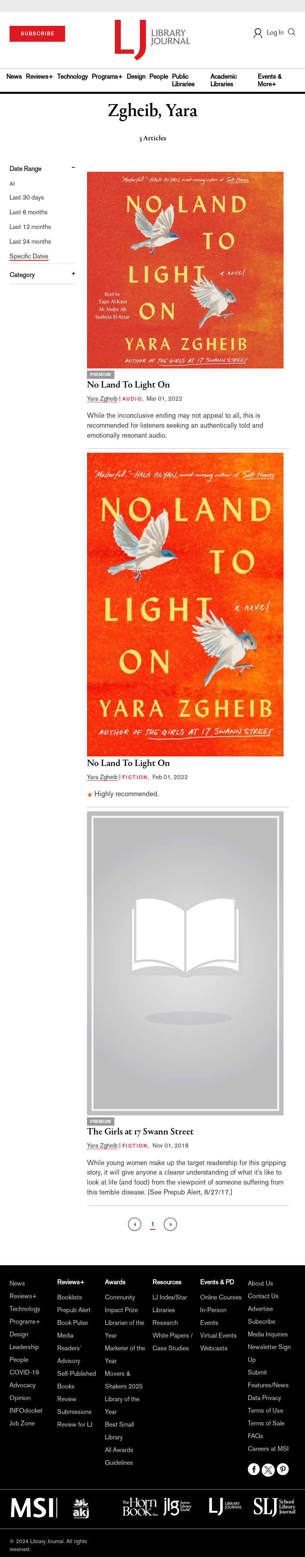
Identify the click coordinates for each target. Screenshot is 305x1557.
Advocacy (23, 1385)
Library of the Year (122, 1405)
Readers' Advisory (69, 1354)
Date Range (25, 169)
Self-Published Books (76, 1380)
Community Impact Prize (121, 1303)
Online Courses (221, 1297)
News (14, 76)
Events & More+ (270, 80)
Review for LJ (75, 1424)
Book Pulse (72, 1322)
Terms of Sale (266, 1423)
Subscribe (261, 1321)
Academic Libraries (223, 80)
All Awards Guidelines (119, 1456)
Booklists (69, 1297)
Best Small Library (119, 1431)
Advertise (260, 1309)
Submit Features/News (268, 1379)
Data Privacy (264, 1398)
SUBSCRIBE (37, 34)
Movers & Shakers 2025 (124, 1380)
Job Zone (22, 1423)
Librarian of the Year (124, 1329)
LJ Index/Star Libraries (169, 1303)
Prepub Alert (74, 1310)
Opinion (20, 1398)
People (158, 76)
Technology (72, 76)
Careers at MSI (268, 1448)
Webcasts (214, 1348)
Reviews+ (39, 76)
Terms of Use (265, 1410)
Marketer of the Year (125, 1354)
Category (22, 275)
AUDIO (132, 399)
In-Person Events (213, 1316)
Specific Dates (29, 256)
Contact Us (263, 1296)
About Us (260, 1283)
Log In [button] (268, 32)
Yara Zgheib (102, 398)
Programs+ (107, 76)
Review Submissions (74, 1405)
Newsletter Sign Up (269, 1353)
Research (165, 1322)
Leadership (24, 1347)
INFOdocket (26, 1410)
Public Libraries (183, 80)
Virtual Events (218, 1335)
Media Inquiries (268, 1334)
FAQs (255, 1436)
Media (65, 1335)
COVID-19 (24, 1372)
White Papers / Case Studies (172, 1342)
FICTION (135, 777)
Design (136, 76)
